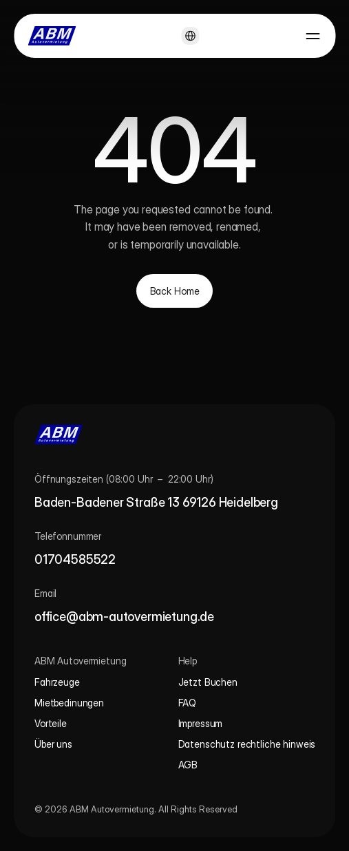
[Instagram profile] (266, 434)
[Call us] (308, 434)
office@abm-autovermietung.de (124, 616)
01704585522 (75, 559)
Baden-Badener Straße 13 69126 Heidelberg (156, 502)
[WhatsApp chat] (287, 434)
